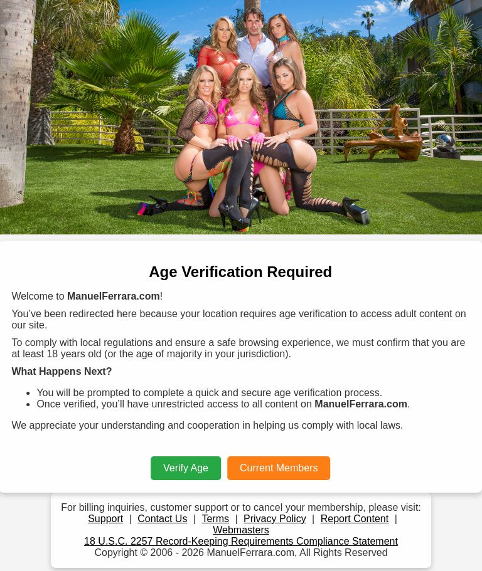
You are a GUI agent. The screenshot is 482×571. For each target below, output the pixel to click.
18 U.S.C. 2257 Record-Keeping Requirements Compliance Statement (241, 541)
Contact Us (162, 518)
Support (105, 518)
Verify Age (185, 468)
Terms (215, 518)
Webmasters (241, 530)
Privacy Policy (275, 518)
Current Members (279, 468)
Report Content (355, 518)
